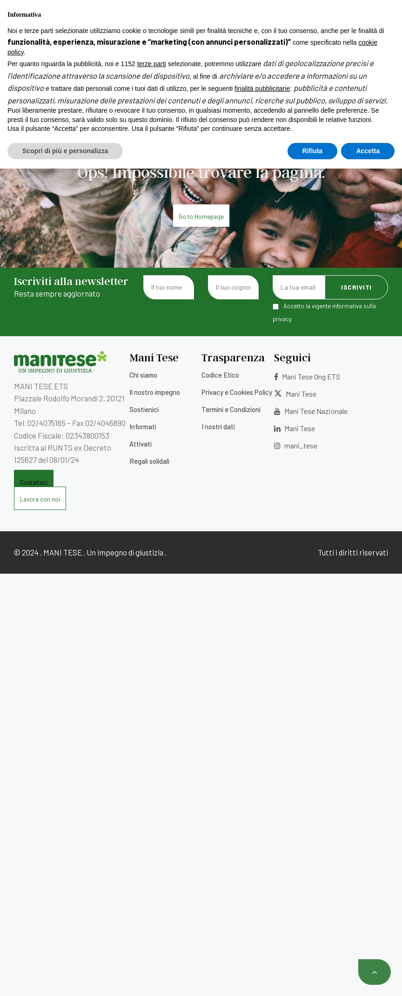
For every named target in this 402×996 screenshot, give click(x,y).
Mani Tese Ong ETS (307, 376)
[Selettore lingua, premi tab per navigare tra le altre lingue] (365, 23)
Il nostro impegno (154, 392)
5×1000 (164, 10)
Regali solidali (149, 461)
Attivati (140, 444)
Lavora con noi (212, 10)
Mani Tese (295, 393)
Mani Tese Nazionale (311, 411)
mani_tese (295, 445)
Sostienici (144, 409)
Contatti (201, 23)
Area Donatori (357, 10)
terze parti (151, 891)
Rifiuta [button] (312, 978)
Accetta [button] (368, 978)
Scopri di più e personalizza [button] (65, 978)
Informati (142, 426)
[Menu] (21, 56)
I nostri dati (218, 426)
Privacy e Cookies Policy (236, 392)
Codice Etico (220, 375)
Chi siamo (143, 375)
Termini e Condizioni (231, 409)
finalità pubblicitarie (262, 916)
